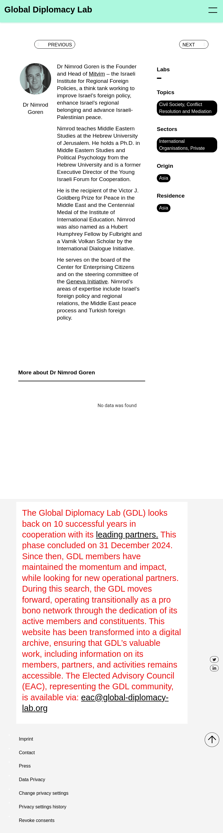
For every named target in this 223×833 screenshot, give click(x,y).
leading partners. (127, 534)
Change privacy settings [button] (44, 793)
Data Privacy (32, 779)
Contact (27, 752)
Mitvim (97, 74)
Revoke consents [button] (37, 820)
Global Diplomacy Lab (48, 9)
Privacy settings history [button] (42, 806)
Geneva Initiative (87, 281)
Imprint (26, 739)
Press (25, 765)
